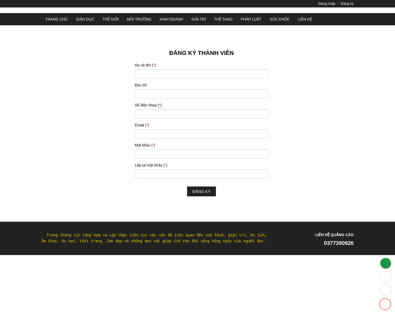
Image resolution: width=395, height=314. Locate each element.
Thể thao (225, 67)
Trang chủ (55, 67)
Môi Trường (139, 67)
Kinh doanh (172, 67)
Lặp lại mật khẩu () (151, 212)
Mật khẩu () (145, 192)
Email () (142, 172)
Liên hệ (305, 67)
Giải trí (200, 67)
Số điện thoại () (149, 152)
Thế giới (109, 67)
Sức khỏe (280, 67)
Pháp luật (252, 67)
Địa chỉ (141, 132)
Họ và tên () (145, 112)
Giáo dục (83, 67)
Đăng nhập (321, 4)
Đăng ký (345, 4)
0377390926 (336, 290)
